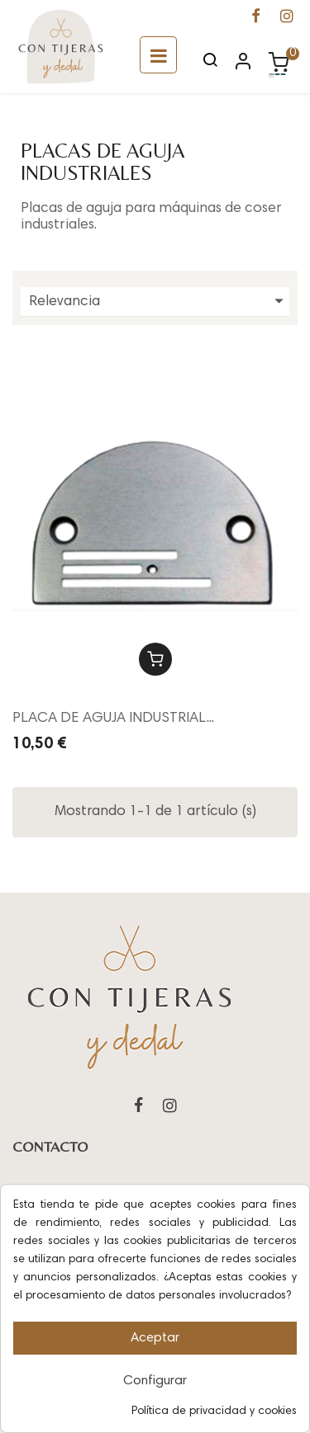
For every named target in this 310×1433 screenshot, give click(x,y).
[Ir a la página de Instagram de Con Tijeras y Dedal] (286, 18)
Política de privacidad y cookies (214, 1411)
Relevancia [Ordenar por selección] (159, 302)
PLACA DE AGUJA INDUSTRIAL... (113, 718)
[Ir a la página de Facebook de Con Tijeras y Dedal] (255, 18)
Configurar (155, 1381)
